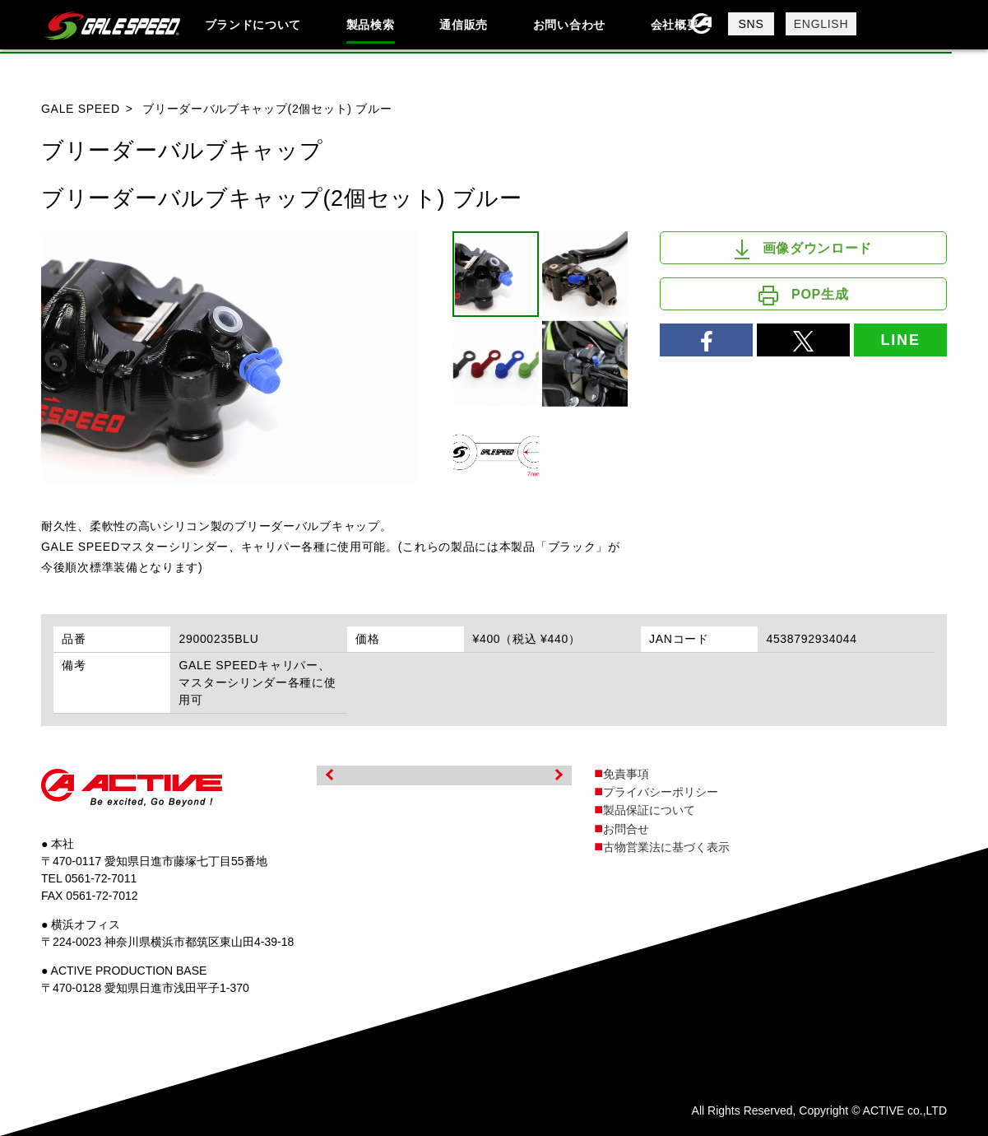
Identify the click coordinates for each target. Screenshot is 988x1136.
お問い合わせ (569, 24)
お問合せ (626, 829)
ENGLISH (821, 23)
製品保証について (649, 810)
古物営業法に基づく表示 (666, 847)
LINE (901, 340)
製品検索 (370, 24)
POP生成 (803, 295)
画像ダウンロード (803, 249)
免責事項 (626, 773)
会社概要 (675, 24)
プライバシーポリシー (660, 791)
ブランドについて (253, 24)
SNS (751, 23)
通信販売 (463, 24)
